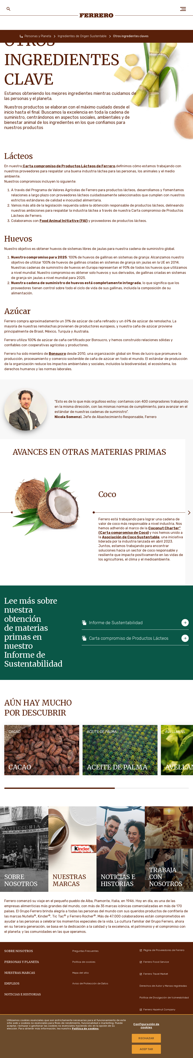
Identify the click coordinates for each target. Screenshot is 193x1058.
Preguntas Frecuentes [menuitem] (85, 950)
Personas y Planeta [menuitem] (21, 962)
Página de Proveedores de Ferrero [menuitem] (162, 950)
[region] (96, 1036)
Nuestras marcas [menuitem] (19, 973)
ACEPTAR (146, 1049)
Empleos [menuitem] (11, 983)
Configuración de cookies (146, 1026)
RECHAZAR (146, 1038)
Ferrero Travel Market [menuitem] (154, 973)
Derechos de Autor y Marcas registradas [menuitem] (163, 985)
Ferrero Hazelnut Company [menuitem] (157, 1009)
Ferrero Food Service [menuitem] (154, 961)
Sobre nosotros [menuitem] (18, 951)
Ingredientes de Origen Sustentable (82, 36)
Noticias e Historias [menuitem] (22, 994)
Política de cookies (85, 1028)
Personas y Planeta (38, 36)
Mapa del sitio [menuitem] (80, 972)
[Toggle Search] (8, 9)
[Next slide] (189, 512)
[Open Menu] (184, 9)
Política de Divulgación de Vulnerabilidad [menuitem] (164, 997)
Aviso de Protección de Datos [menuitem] (90, 983)
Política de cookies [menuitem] (83, 961)
